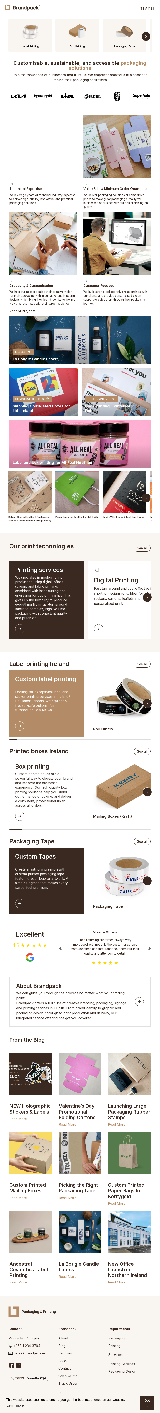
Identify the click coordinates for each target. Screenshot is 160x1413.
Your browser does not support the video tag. (43, 146)
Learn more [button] (15, 1405)
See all (142, 548)
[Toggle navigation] (146, 8)
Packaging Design (122, 1371)
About (63, 1338)
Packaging (116, 1338)
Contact (64, 1368)
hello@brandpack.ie (29, 1353)
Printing (114, 1346)
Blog (61, 1346)
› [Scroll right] (146, 498)
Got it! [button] (147, 1403)
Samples (65, 1353)
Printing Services (121, 1364)
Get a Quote (67, 1376)
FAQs (62, 1361)
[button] (80, 340)
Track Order (68, 1383)
